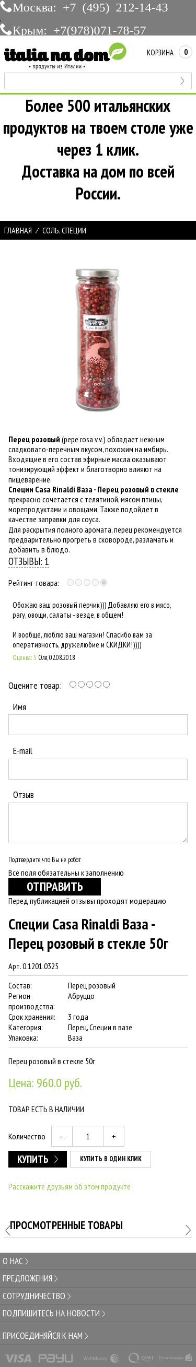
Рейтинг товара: (33, 583)
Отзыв (23, 794)
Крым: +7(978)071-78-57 (79, 29)
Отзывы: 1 (28, 561)
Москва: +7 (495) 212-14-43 (90, 6)
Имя (19, 707)
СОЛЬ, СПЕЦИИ (64, 230)
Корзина (169, 52)
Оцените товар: (35, 685)
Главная (18, 230)
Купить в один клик (111, 1158)
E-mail (22, 751)
